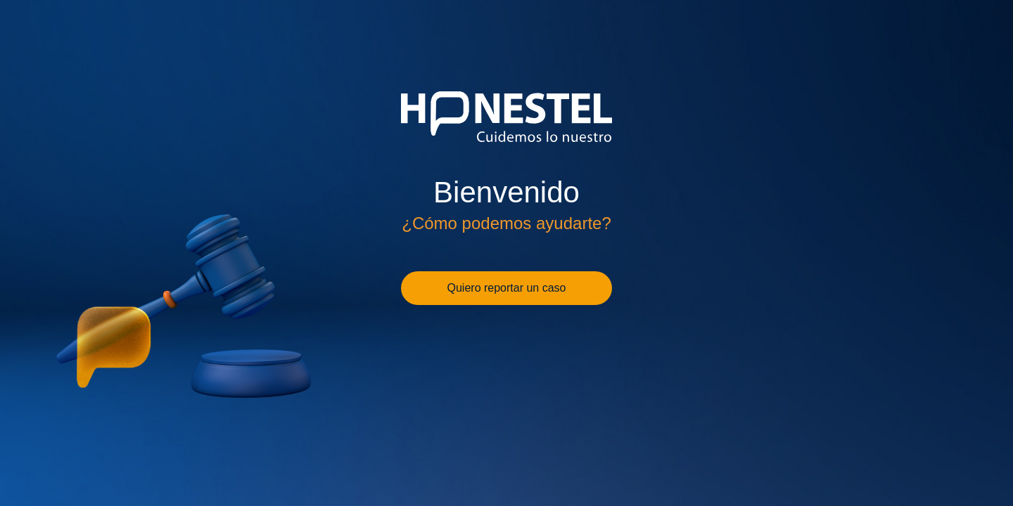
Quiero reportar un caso (506, 288)
